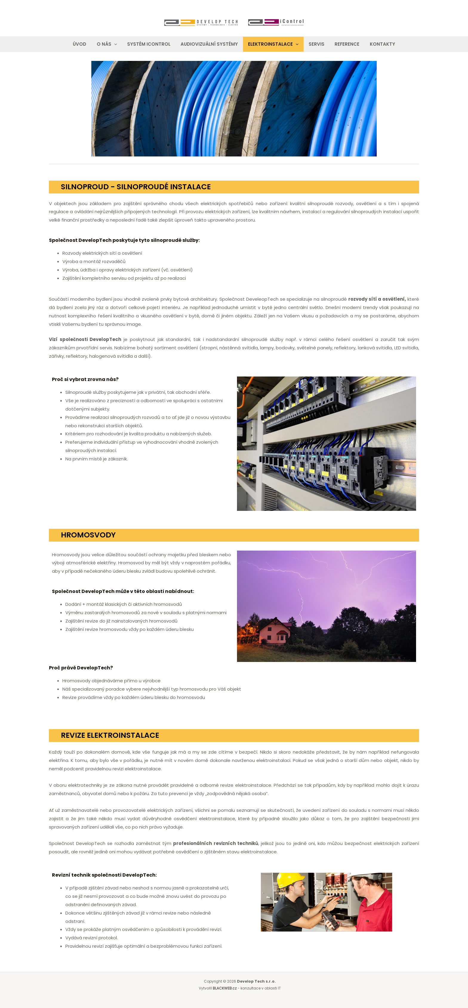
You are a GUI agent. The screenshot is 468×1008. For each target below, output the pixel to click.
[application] (117, 44)
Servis (315, 44)
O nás (110, 44)
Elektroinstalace (272, 44)
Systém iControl (150, 44)
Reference (344, 44)
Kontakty (378, 44)
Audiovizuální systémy (209, 44)
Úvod (84, 44)
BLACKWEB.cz (225, 988)
